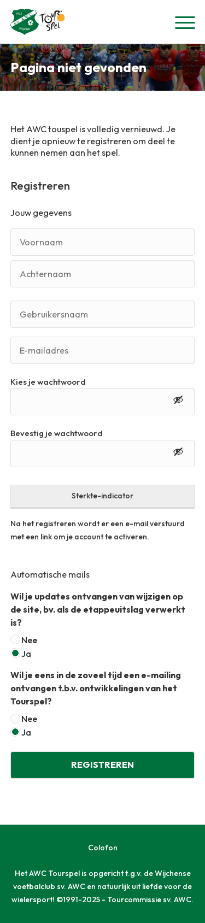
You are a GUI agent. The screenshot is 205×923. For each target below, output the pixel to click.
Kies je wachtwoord (48, 382)
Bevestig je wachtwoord (56, 433)
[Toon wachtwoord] (178, 401)
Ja (26, 653)
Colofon (103, 848)
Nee (29, 639)
